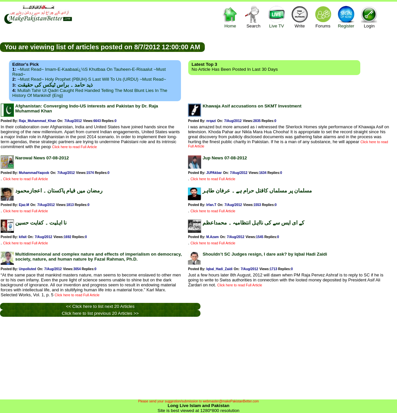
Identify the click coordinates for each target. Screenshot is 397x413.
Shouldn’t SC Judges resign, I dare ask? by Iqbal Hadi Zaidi (264, 254)
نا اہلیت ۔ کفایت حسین (40, 223)
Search (253, 16)
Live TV (276, 16)
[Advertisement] (301, 47)
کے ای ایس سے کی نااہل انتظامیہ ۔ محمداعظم (253, 223)
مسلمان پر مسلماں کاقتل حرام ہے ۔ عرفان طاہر (257, 190)
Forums (323, 16)
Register (346, 16)
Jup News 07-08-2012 (224, 157)
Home (230, 16)
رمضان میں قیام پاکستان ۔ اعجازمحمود (59, 190)
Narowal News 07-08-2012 (42, 157)
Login (369, 16)
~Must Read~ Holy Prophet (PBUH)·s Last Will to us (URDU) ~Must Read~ (92, 79)
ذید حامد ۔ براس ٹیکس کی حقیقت (55, 85)
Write (299, 16)
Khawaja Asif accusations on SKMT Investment (251, 105)
